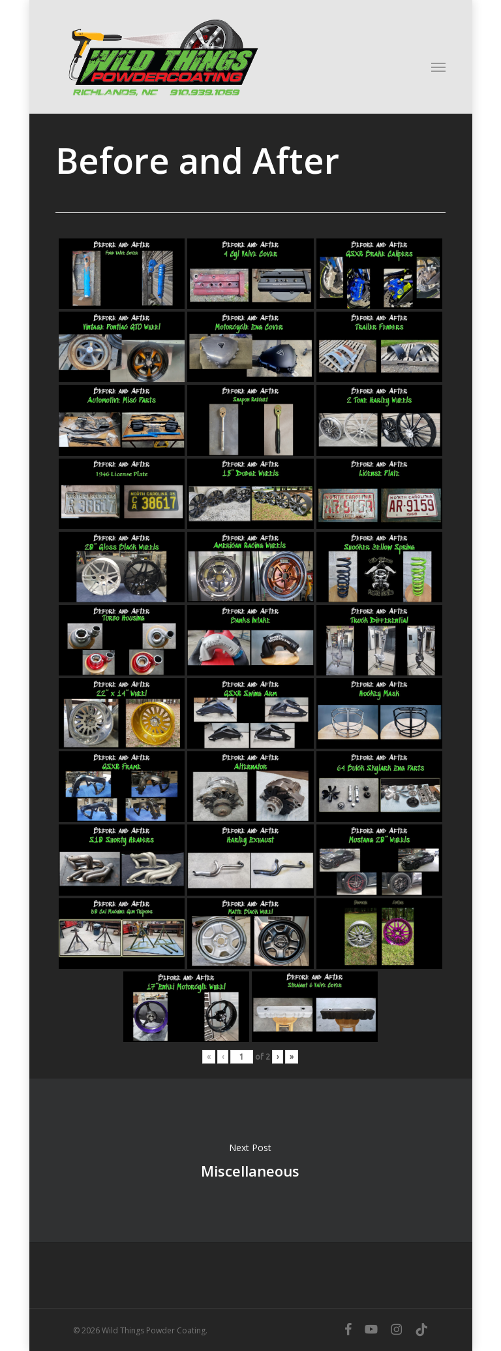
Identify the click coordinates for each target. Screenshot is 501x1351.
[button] (438, 66)
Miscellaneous (250, 1160)
